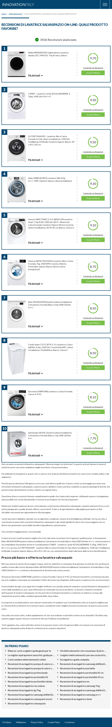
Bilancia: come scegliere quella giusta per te (29, 650)
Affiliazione (21, 722)
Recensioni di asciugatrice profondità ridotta (30, 681)
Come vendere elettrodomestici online (27, 659)
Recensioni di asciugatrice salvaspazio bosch (30, 699)
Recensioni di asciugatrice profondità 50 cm (82, 677)
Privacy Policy (37, 722)
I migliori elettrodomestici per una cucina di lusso (83, 655)
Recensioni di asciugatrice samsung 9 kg (80, 685)
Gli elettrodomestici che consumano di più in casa (83, 650)
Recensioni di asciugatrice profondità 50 (28, 677)
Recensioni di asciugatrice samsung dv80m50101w (31, 694)
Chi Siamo (6, 722)
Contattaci (70, 722)
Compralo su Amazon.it (93, 68)
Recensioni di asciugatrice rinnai (76, 699)
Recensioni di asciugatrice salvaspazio (27, 703)
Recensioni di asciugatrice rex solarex (26, 685)
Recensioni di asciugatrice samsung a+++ (80, 694)
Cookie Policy (54, 722)
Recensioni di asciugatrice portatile (77, 668)
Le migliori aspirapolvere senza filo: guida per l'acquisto (31, 655)
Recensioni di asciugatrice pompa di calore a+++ (31, 664)
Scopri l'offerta (93, 73)
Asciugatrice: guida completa (74, 659)
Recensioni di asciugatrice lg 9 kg (24, 690)
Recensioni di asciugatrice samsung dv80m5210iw (83, 690)
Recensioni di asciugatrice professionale (28, 672)
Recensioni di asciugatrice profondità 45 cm (82, 672)
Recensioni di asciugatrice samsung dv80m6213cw (83, 664)
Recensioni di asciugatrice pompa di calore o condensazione (31, 668)
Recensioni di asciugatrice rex (74, 681)
